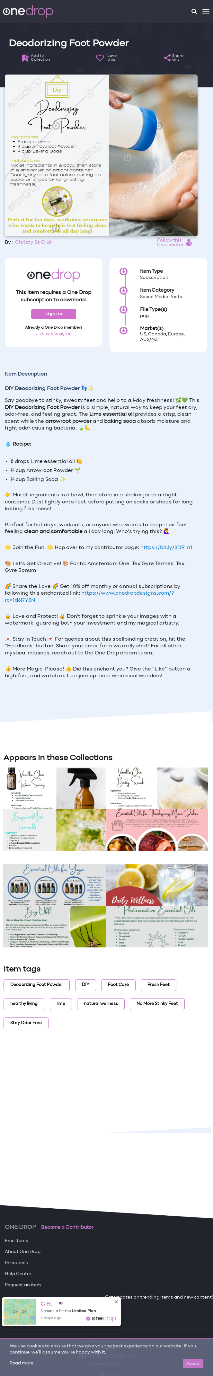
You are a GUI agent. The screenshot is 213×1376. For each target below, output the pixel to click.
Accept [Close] (193, 1363)
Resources (16, 1263)
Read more (21, 1363)
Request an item (23, 1285)
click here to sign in (53, 334)
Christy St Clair (34, 242)
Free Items (16, 1241)
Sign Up (53, 314)
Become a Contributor (67, 1227)
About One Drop (22, 1252)
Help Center (18, 1274)
